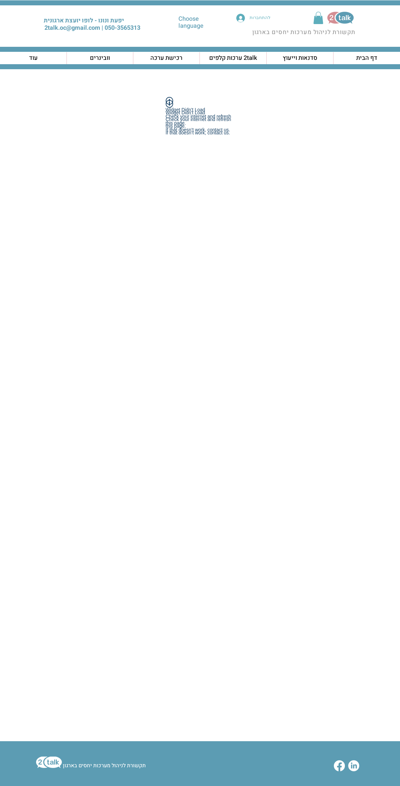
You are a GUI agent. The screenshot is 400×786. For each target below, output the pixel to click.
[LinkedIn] (353, 765)
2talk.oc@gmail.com (72, 27)
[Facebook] (339, 765)
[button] (318, 18)
